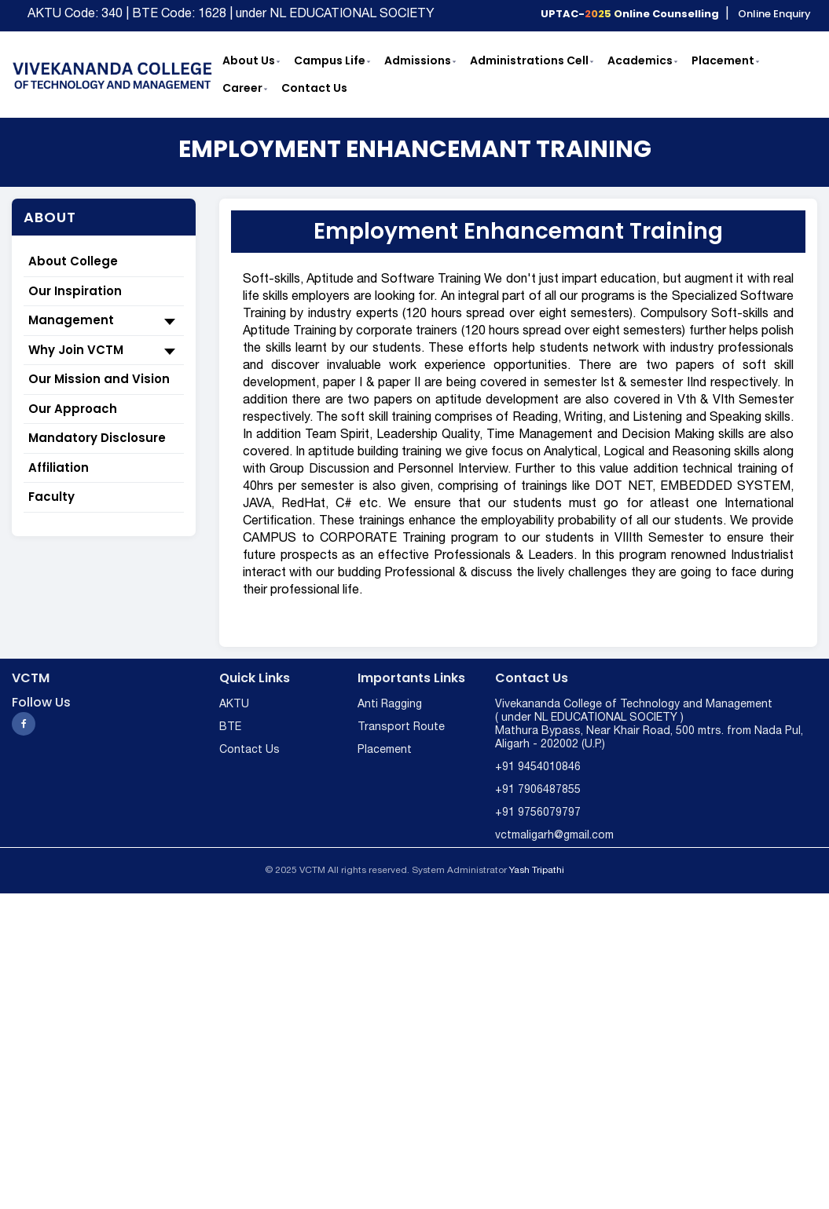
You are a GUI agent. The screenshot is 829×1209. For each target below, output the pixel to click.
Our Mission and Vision (99, 379)
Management (103, 321)
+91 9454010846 (538, 767)
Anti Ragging (390, 704)
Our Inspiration (75, 291)
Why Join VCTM (103, 351)
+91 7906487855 (538, 790)
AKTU (234, 704)
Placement (385, 750)
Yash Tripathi (536, 870)
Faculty (51, 496)
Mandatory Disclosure (97, 437)
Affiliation (58, 467)
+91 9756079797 (538, 813)
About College (73, 261)
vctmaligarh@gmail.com (554, 836)
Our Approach (72, 408)
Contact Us (249, 750)
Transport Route (401, 727)
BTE (230, 727)
